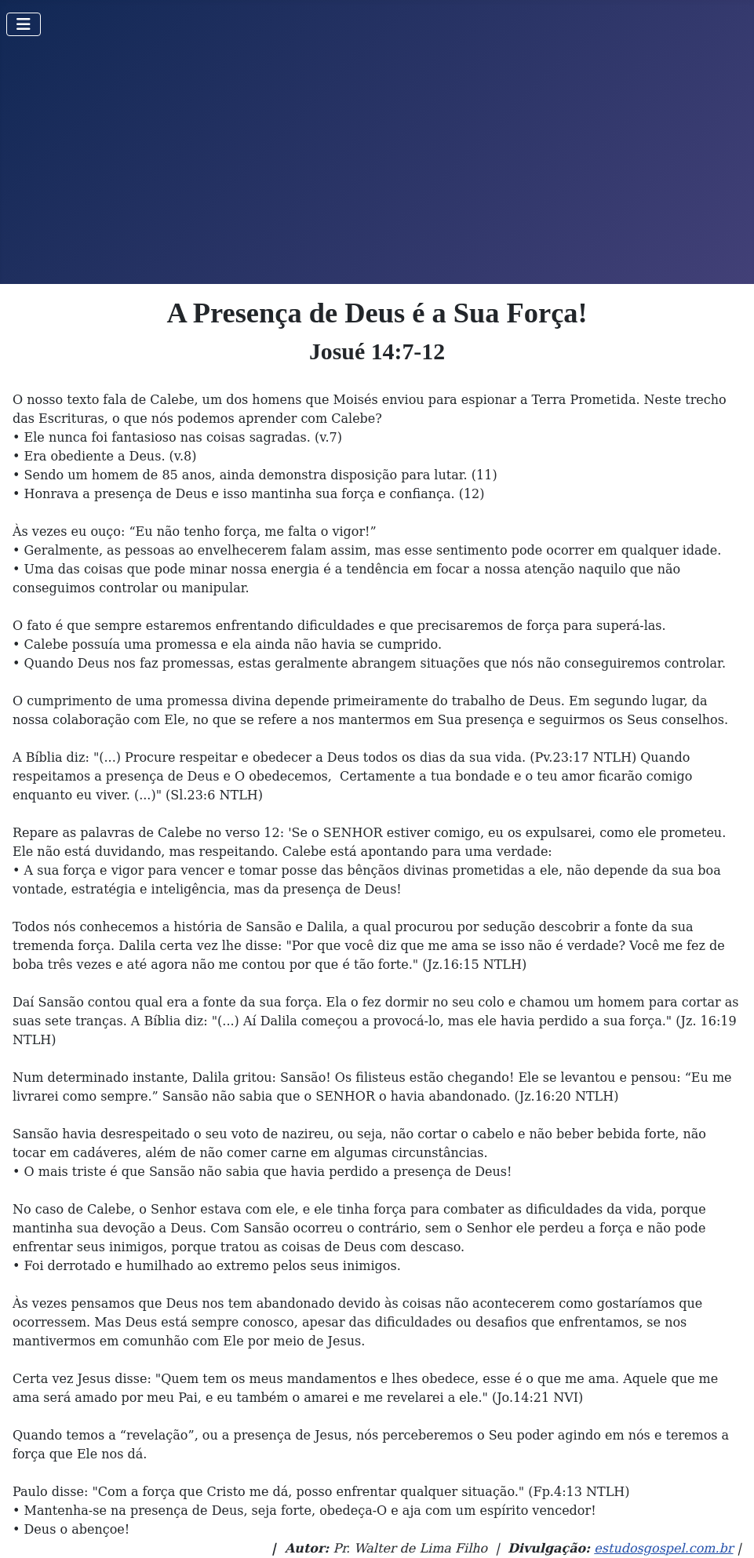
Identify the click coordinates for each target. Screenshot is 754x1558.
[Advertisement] (377, 166)
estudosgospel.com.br (663, 1548)
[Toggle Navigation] (23, 24)
